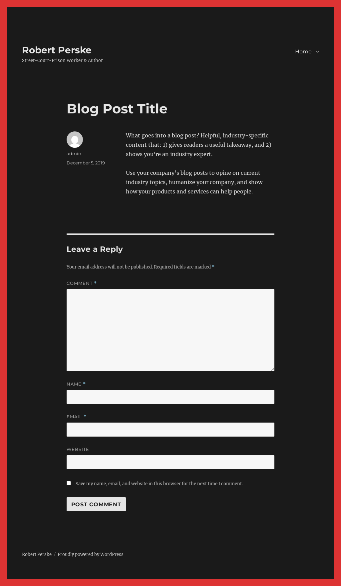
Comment (82, 283)
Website (78, 449)
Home (303, 51)
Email (77, 417)
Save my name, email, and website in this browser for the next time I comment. (159, 484)
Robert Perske (57, 50)
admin (74, 153)
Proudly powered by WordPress (91, 554)
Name (76, 384)
